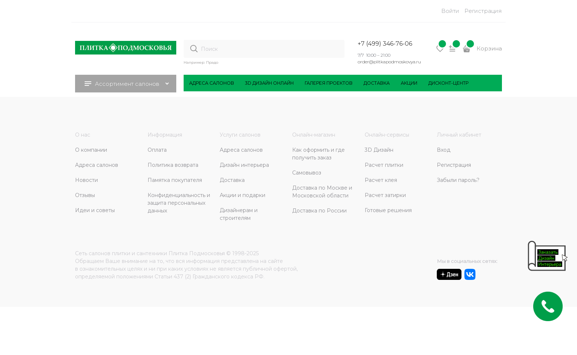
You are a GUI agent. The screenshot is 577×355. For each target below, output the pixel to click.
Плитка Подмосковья (197, 253)
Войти (450, 10)
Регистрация (483, 10)
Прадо (212, 62)
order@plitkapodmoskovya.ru (389, 61)
